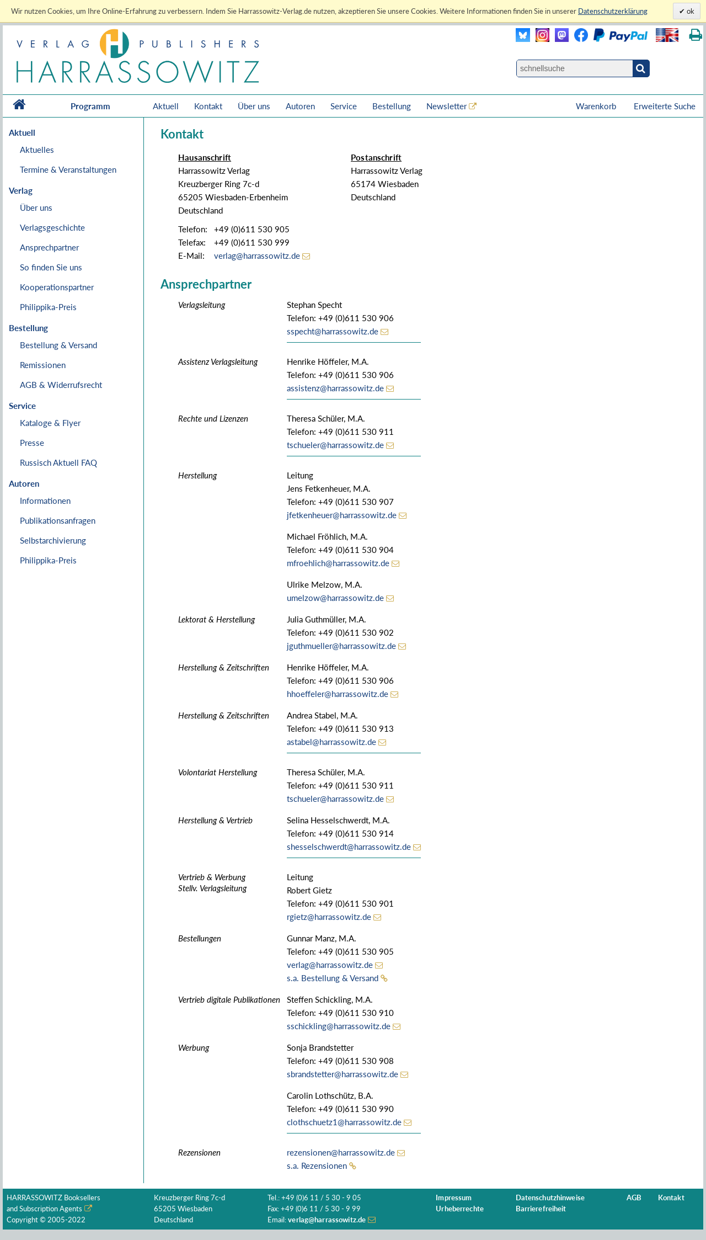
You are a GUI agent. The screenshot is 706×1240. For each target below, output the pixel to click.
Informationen (45, 500)
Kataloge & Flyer (50, 423)
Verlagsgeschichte (52, 227)
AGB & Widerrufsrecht (61, 385)
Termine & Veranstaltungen (68, 169)
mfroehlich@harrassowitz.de (338, 563)
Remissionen (43, 365)
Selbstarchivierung (53, 540)
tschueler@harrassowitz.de (335, 445)
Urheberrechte (460, 1209)
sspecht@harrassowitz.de (332, 331)
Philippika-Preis (48, 307)
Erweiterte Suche (665, 106)
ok (689, 11)
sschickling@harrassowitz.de (339, 1026)
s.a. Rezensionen (317, 1165)
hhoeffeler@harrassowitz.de (337, 694)
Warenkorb (597, 106)
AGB (634, 1198)
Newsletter (446, 106)
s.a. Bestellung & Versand (332, 978)
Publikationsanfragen (57, 520)
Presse (32, 443)
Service (343, 106)
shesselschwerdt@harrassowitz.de (349, 846)
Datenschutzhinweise (550, 1198)
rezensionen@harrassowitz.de (341, 1152)
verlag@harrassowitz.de (257, 255)
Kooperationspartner (57, 287)
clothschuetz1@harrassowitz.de (344, 1122)
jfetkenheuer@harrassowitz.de (342, 515)
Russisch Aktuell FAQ (58, 462)
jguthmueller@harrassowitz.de (341, 646)
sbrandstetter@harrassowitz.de (342, 1074)
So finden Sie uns (51, 267)
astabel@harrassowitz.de (331, 742)
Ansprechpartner (49, 247)
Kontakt (208, 106)
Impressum (454, 1198)
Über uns (254, 106)
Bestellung (391, 106)
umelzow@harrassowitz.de (335, 598)
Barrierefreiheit (541, 1209)
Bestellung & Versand (58, 345)
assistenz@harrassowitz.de (335, 388)
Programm (90, 106)
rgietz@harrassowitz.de (329, 917)
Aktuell (166, 106)
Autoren (300, 106)
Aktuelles (37, 150)
